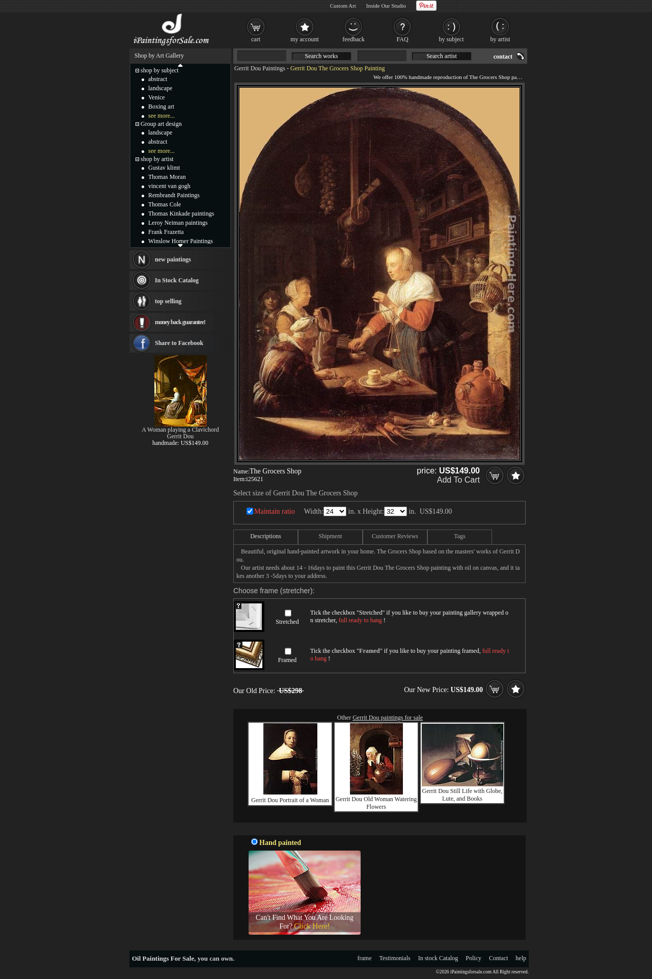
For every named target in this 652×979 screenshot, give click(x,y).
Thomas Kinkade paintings (181, 213)
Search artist (441, 56)
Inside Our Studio (386, 6)
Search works (321, 56)
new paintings (173, 259)
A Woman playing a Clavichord (180, 429)
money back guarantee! (180, 322)
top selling (168, 301)
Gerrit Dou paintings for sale (387, 717)
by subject (451, 39)
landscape (160, 88)
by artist (500, 39)
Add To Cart (458, 479)
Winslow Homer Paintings (180, 241)
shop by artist (157, 159)
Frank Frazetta (166, 231)
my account (304, 39)
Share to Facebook (179, 343)
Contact (498, 958)
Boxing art (161, 106)
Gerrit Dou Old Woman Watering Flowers (376, 803)
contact (503, 56)
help (520, 958)
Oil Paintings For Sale (163, 958)
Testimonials (395, 958)
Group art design (161, 123)
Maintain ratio (274, 511)
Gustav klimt (164, 167)
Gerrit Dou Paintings (259, 68)
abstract (157, 79)
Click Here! (312, 926)
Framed (287, 660)
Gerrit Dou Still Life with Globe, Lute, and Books (462, 794)
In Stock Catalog (177, 280)
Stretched (287, 621)
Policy (473, 958)
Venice (156, 97)
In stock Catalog (438, 958)
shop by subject (160, 70)
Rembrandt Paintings (174, 195)
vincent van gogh (169, 186)
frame (365, 958)
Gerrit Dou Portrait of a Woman (290, 800)
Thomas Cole (164, 204)
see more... (161, 115)
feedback (353, 39)
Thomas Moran (167, 176)
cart (255, 39)
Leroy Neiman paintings (178, 222)
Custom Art (343, 6)
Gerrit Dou (180, 436)
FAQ (402, 39)
